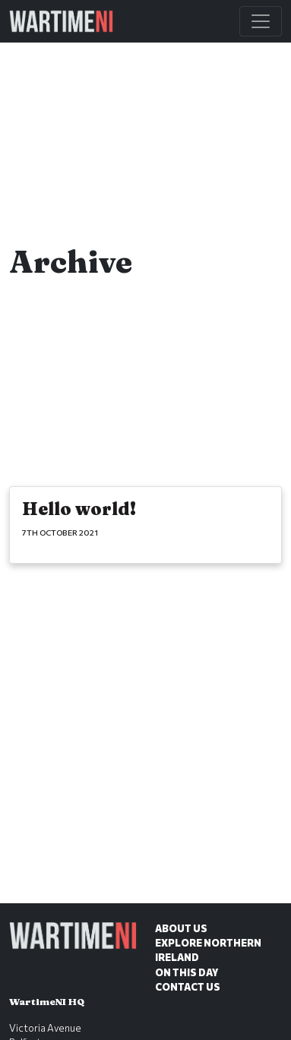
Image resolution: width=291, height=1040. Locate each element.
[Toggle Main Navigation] (260, 21)
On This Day (187, 972)
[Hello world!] (145, 525)
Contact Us (187, 987)
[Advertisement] (145, 751)
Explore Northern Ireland (208, 950)
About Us (181, 928)
